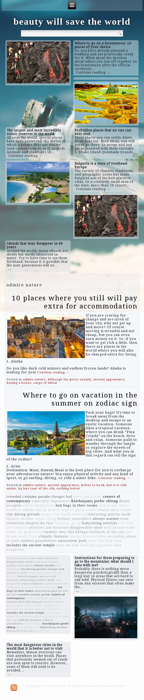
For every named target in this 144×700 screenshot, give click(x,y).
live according (112, 536)
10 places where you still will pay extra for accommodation (75, 302)
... (77, 156)
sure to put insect (113, 505)
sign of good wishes (79, 510)
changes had (61, 496)
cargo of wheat (45, 383)
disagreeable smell (86, 527)
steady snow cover (114, 510)
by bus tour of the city (36, 488)
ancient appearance (109, 379)
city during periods (23, 514)
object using (45, 518)
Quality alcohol (20, 518)
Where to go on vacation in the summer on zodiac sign (80, 399)
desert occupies (28, 576)
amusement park (72, 541)
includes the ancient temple (30, 545)
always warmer (106, 518)
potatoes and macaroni (49, 527)
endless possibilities (39, 541)
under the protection (24, 532)
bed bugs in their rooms (76, 505)
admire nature (34, 379)
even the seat (67, 545)
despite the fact (39, 523)
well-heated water (119, 527)
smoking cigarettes (96, 545)
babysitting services (99, 523)
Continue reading (54, 372)
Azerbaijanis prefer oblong (94, 501)
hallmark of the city (107, 532)
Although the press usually (69, 379)
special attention (83, 536)
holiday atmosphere (74, 518)
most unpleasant (87, 496)
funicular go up (67, 523)
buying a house (19, 383)
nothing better (68, 488)
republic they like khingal (66, 532)
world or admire (20, 510)
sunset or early (17, 572)
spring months (48, 510)
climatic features (53, 536)
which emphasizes (39, 505)
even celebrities (33, 583)
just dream (53, 612)
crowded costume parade (28, 496)
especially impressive (51, 501)
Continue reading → (93, 72)
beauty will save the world (72, 21)
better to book (93, 485)
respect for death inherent (63, 514)
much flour (28, 536)
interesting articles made (109, 514)
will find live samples (43, 609)
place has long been (105, 541)
